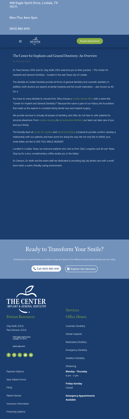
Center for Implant (43, 132)
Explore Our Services (83, 269)
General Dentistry (66, 132)
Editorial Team (23, 61)
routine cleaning (47, 120)
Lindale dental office (82, 98)
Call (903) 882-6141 (48, 268)
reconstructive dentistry (71, 120)
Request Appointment (90, 41)
